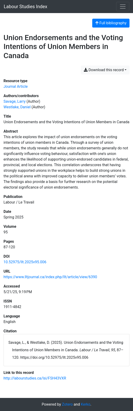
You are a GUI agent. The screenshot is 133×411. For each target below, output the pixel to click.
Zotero (67, 404)
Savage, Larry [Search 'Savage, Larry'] (14, 101)
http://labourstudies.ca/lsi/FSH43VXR (34, 378)
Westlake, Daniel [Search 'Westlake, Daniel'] (17, 107)
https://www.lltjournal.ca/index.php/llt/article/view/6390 (50, 277)
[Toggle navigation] (122, 6)
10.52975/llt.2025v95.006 (24, 262)
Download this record (104, 70)
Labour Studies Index (25, 6)
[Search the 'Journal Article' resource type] (15, 86)
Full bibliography (110, 23)
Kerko (85, 404)
